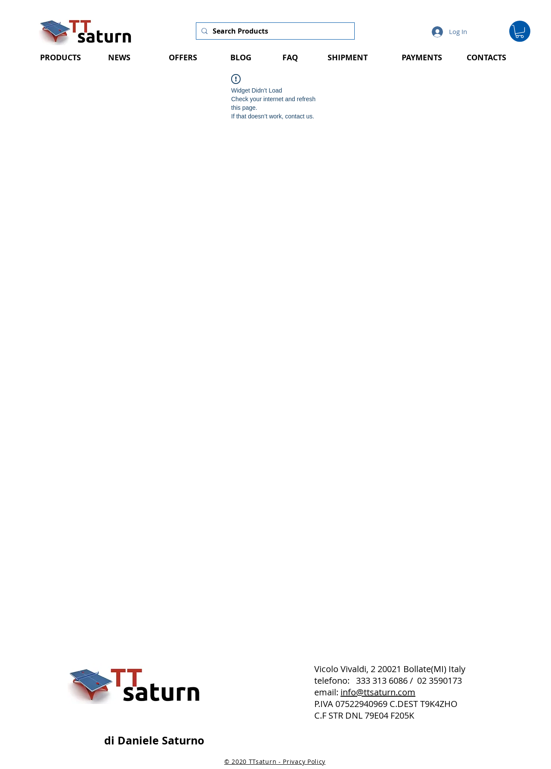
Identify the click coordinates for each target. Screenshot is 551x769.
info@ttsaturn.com (378, 692)
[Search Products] (274, 31)
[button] (519, 31)
